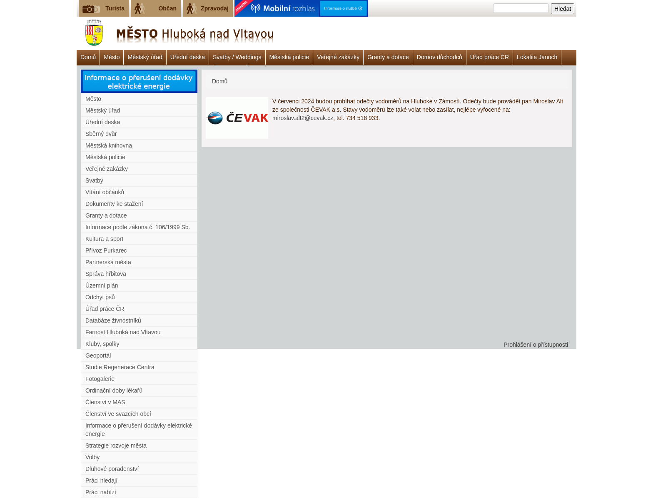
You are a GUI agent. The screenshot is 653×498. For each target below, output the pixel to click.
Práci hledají (101, 480)
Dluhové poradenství (112, 468)
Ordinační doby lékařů (113, 390)
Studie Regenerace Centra (120, 367)
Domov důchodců (439, 57)
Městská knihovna (108, 145)
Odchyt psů (100, 297)
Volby (92, 457)
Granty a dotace (388, 57)
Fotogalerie (100, 378)
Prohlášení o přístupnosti (535, 344)
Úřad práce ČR (489, 57)
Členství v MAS (105, 402)
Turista (115, 8)
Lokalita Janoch (537, 57)
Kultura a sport (104, 238)
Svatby (94, 180)
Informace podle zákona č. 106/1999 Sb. (137, 227)
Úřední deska (187, 57)
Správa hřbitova (105, 273)
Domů (88, 57)
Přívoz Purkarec (106, 250)
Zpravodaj (215, 8)
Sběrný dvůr (101, 133)
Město (112, 57)
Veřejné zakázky (338, 57)
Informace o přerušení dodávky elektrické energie (138, 429)
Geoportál (98, 355)
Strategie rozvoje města (116, 445)
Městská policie (289, 57)
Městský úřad (144, 57)
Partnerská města (108, 262)
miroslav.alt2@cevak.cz (302, 118)
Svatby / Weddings (237, 57)
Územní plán (101, 285)
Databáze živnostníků (113, 320)
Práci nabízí (100, 492)
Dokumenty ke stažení (114, 203)
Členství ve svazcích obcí (118, 413)
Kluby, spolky (102, 343)
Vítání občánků (104, 192)
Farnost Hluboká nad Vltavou (123, 332)
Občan (167, 8)
